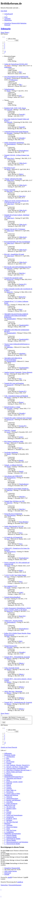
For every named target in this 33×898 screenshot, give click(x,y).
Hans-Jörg (9, 191)
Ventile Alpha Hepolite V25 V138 (13, 526)
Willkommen (8, 67)
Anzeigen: (9, 717)
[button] (4, 37)
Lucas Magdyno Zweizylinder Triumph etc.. (16, 488)
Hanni (8, 565)
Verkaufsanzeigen (9, 89)
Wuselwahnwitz (11, 144)
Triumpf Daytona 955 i (10, 646)
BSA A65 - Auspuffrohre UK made (14, 254)
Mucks (9, 169)
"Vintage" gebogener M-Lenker (13, 178)
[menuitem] (5, 17)
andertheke (10, 347)
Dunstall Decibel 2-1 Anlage (12, 407)
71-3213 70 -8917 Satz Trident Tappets (15, 575)
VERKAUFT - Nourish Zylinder (13, 620)
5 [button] (4, 48)
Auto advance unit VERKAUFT (13, 476)
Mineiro (9, 658)
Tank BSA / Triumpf (10, 430)
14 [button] (5, 51)
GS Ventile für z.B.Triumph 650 (13, 537)
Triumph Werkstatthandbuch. (12, 597)
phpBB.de (20, 882)
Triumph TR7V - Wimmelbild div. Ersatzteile (17, 657)
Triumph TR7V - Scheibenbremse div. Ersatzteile (18, 702)
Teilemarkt (6, 28)
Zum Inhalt (4, 11)
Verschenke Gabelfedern (11, 452)
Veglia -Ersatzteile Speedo (11, 668)
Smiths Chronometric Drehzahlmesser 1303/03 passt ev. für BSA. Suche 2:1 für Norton (17, 608)
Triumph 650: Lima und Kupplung (14, 383)
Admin (8, 65)
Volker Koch (10, 158)
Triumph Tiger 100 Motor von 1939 (14, 501)
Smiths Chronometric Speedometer (14, 142)
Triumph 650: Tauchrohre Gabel (13, 278)
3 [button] (4, 45)
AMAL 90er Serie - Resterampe (13, 691)
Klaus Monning (11, 515)
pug (20, 95)
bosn (8, 304)
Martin (9, 91)
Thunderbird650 (11, 319)
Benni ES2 (10, 292)
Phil (20, 72)
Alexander (9, 133)
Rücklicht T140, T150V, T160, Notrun (15, 108)
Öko (20, 84)
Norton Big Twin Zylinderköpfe (13, 514)
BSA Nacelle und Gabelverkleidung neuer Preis (17, 267)
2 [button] (4, 43)
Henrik (9, 78)
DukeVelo (9, 268)
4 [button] (4, 47)
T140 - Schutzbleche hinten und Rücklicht (16, 396)
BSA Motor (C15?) (9, 168)
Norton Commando (9, 189)
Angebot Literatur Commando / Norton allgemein (18, 372)
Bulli (8, 636)
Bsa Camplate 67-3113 (10, 586)
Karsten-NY (10, 279)
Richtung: (20, 719)
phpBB (10, 877)
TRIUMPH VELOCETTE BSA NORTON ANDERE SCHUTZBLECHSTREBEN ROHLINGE (16, 315)
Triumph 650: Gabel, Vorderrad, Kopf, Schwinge (18, 418)
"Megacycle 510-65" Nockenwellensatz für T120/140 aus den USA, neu (16, 201)
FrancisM (9, 109)
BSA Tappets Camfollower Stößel (13, 441)
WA (8, 374)
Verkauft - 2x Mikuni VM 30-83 (13, 465)
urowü (8, 432)
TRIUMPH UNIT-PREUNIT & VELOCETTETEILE (13, 358)
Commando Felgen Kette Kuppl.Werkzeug (16, 131)
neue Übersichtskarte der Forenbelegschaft (16, 76)
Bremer (9, 397)
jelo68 (8, 587)
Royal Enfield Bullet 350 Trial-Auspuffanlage (17, 241)
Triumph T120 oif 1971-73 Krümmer (14, 229)
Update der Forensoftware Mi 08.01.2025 (16, 64)
